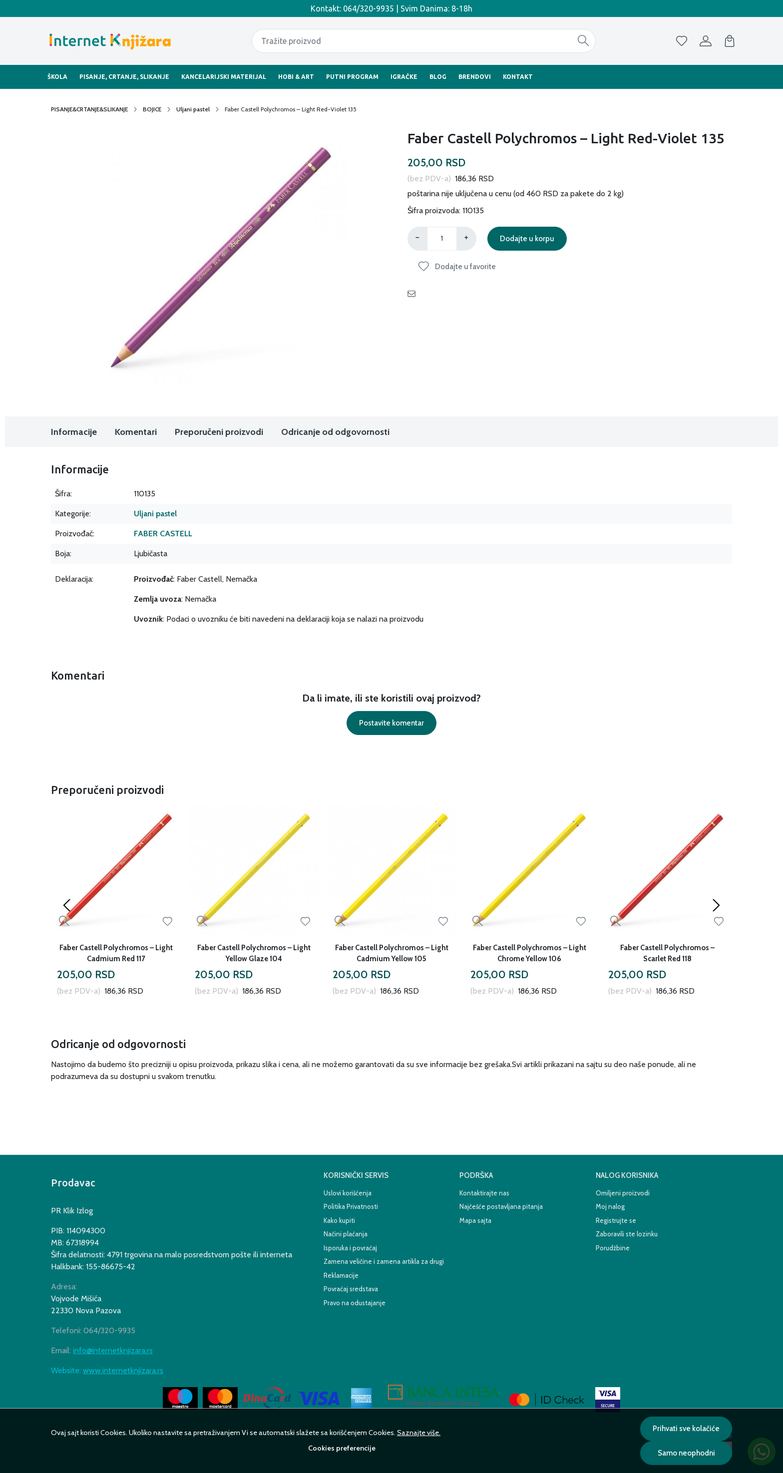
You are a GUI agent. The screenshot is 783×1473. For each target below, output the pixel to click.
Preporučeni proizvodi (219, 431)
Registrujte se (616, 1220)
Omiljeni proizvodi (623, 1193)
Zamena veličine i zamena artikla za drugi (384, 1261)
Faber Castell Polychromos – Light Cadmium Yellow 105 (391, 953)
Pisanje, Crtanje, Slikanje (124, 76)
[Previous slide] (67, 905)
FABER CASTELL (163, 533)
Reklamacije (341, 1275)
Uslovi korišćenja (348, 1193)
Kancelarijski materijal (223, 76)
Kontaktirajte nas (484, 1193)
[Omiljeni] (682, 41)
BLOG (437, 76)
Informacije (74, 431)
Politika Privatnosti (351, 1206)
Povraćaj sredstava (351, 1289)
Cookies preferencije (342, 1448)
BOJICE (152, 109)
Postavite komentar (391, 723)
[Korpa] (730, 41)
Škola (57, 76)
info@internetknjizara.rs (113, 1350)
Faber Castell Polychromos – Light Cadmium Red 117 (116, 953)
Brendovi (474, 76)
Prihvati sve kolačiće (686, 1428)
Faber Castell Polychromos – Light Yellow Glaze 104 (254, 953)
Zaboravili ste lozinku (627, 1234)
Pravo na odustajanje (355, 1303)
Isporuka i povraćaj (350, 1248)
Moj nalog (610, 1206)
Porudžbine (613, 1248)
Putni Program (352, 76)
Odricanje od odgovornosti (335, 431)
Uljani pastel (193, 109)
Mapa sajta (475, 1220)
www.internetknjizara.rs (123, 1370)
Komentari (136, 431)
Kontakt (518, 76)
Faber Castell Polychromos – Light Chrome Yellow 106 (529, 953)
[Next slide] (716, 905)
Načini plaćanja (346, 1234)
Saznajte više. (418, 1432)
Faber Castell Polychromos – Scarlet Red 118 (667, 953)
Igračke (404, 76)
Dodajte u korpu (527, 238)
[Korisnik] (706, 41)
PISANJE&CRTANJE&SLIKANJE (89, 109)
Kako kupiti (339, 1220)
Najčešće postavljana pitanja (501, 1206)
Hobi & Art (296, 76)
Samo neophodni (686, 1453)
